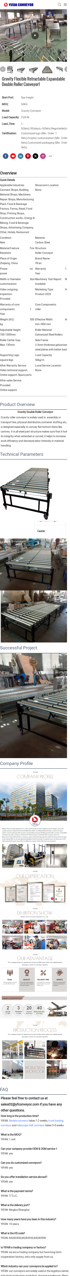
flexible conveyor (18, 1121)
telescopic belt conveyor (31, 1125)
